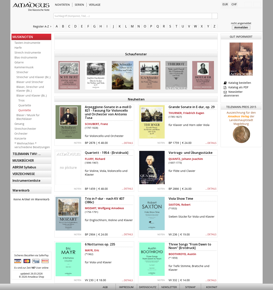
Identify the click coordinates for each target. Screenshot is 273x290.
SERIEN (79, 4)
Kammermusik (23, 67)
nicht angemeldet (241, 23)
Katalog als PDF (236, 87)
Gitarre (19, 62)
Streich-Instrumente (27, 52)
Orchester (21, 133)
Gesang (19, 124)
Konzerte (20, 138)
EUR (225, 4)
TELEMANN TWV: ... (27, 154)
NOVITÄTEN (62, 4)
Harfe (18, 47)
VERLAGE (95, 4)
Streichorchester (25, 128)
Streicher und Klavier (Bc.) (33, 77)
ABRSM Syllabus (24, 167)
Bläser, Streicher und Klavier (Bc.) (30, 88)
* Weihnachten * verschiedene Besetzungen (32, 145)
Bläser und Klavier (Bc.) (31, 95)
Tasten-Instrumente (27, 43)
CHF (234, 4)
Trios (21, 100)
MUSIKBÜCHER (23, 160)
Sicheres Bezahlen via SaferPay (31, 255)
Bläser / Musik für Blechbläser (28, 117)
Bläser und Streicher (29, 82)
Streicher (22, 72)
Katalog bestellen (237, 83)
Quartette (24, 105)
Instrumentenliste (26, 180)
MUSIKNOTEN (23, 37)
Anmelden (241, 27)
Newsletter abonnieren (233, 93)
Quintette (24, 110)
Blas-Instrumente (25, 57)
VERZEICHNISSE (24, 174)
